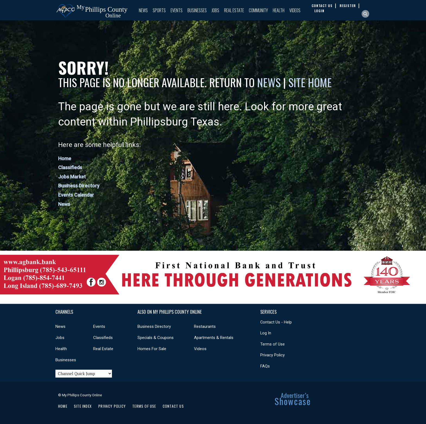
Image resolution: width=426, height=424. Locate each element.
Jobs (215, 10)
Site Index (83, 406)
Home (64, 158)
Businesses (197, 10)
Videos (294, 10)
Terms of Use (272, 344)
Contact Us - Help (276, 322)
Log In (265, 333)
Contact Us (173, 406)
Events (177, 10)
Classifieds (70, 167)
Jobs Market (72, 177)
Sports (159, 10)
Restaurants (205, 326)
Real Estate (234, 10)
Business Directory (78, 186)
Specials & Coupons (155, 337)
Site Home (310, 82)
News (143, 10)
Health (278, 10)
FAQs (265, 366)
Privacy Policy (272, 355)
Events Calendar (76, 195)
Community (258, 10)
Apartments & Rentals (213, 337)
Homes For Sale (151, 348)
